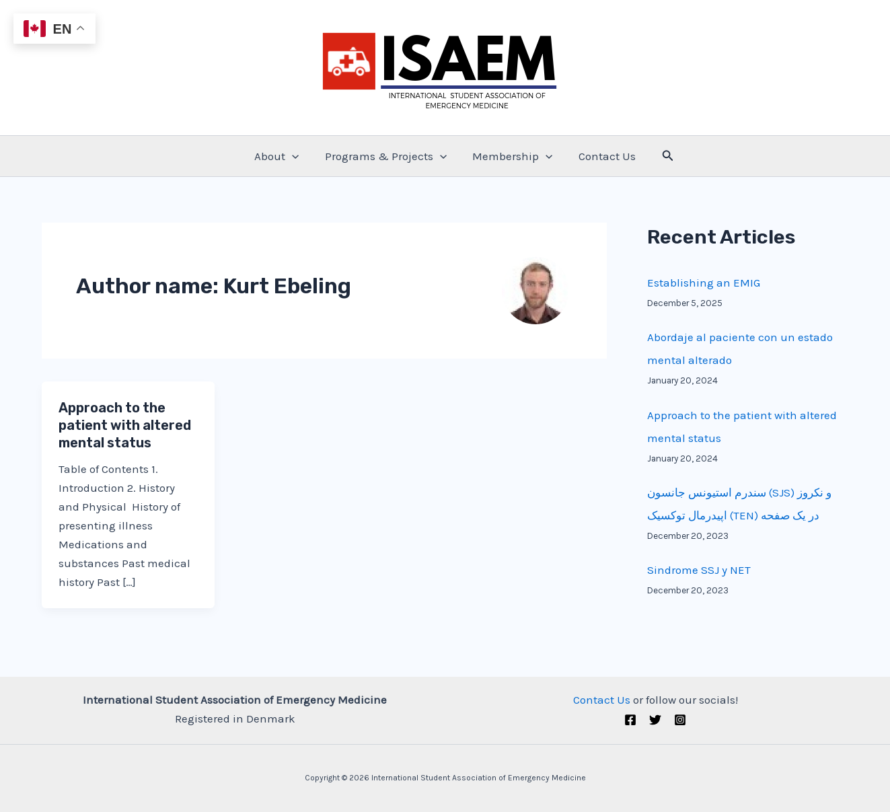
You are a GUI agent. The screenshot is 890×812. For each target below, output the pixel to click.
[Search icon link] (662, 156)
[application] (296, 156)
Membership (511, 156)
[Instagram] (680, 720)
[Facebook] (630, 720)
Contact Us (602, 156)
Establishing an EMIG (703, 282)
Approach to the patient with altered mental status (125, 425)
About (281, 156)
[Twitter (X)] (655, 720)
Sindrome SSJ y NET (699, 570)
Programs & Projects (387, 156)
